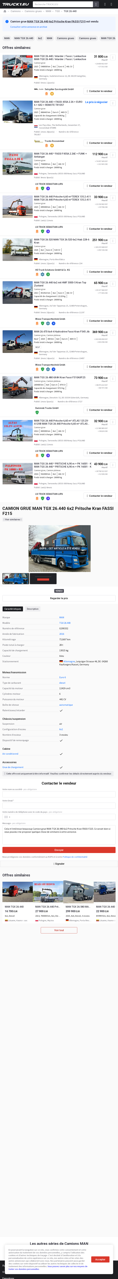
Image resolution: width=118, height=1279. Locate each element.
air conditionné (10, 753)
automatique (66, 704)
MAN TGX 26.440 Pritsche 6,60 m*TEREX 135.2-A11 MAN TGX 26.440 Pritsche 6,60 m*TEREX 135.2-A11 (62, 198)
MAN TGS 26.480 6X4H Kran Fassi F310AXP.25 (59, 377)
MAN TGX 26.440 (23, 38)
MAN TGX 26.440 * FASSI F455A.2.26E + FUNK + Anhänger (60, 155)
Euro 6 (62, 677)
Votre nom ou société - (19, 789)
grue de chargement (13, 767)
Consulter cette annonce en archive (28, 26)
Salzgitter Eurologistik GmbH (59, 89)
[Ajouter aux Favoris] (113, 57)
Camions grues (65, 38)
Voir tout (59, 930)
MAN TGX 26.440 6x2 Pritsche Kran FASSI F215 (56, 21)
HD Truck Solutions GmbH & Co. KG (52, 270)
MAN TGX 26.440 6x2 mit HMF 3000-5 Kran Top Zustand (60, 284)
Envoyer (59, 850)
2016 (61, 633)
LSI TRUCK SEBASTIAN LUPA (49, 184)
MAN (7, 38)
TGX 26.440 (65, 622)
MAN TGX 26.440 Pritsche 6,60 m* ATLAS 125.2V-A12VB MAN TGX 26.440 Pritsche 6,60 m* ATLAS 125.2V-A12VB (61, 422)
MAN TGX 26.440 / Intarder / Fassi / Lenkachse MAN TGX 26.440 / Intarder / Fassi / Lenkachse (60, 58)
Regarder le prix (59, 598)
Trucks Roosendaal (54, 141)
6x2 (40, 38)
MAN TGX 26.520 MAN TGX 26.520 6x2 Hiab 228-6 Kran (61, 241)
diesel (62, 682)
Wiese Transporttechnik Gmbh (50, 319)
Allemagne (69, 661)
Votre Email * (8, 800)
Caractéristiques (12, 609)
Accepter (100, 1259)
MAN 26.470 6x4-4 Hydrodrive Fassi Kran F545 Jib (62, 331)
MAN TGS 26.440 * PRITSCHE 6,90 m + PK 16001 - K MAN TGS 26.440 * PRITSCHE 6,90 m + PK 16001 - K (62, 465)
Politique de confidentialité (75, 856)
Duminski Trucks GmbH (47, 408)
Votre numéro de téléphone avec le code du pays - (32, 812)
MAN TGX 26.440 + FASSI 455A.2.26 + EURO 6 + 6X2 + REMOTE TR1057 (58, 103)
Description (32, 609)
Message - (14, 823)
